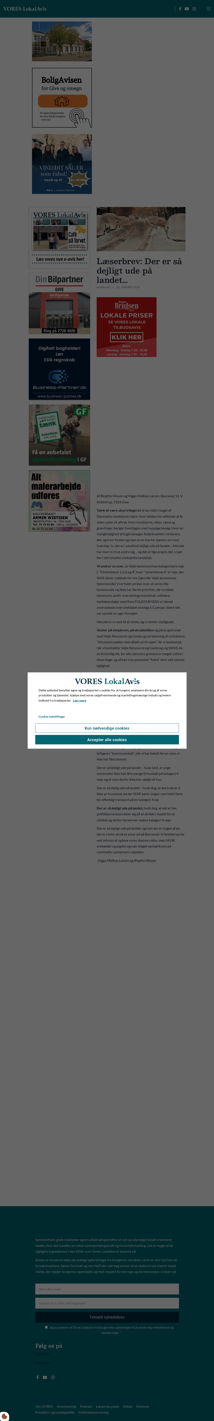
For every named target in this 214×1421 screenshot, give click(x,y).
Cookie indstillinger (52, 716)
